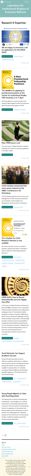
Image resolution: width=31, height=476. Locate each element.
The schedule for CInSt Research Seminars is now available (12, 240)
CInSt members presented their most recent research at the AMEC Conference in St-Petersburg (14, 189)
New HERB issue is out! (11, 143)
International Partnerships (7, 453)
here (8, 465)
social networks (16, 381)
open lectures (17, 257)
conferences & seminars (8, 260)
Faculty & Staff (5, 456)
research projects (18, 56)
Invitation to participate (7, 59)
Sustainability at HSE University (9, 449)
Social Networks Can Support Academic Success (13, 354)
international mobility (19, 341)
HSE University (7, 2)
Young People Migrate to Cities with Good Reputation (14, 394)
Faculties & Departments (7, 451)
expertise (16, 338)
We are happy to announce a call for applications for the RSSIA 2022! (15, 49)
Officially (4, 266)
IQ (14, 378)
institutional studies (6, 381)
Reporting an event (19, 263)
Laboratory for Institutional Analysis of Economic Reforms (15, 9)
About (4, 442)
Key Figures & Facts (6, 447)
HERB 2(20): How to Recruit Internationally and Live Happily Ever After (14, 299)
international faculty (7, 341)
